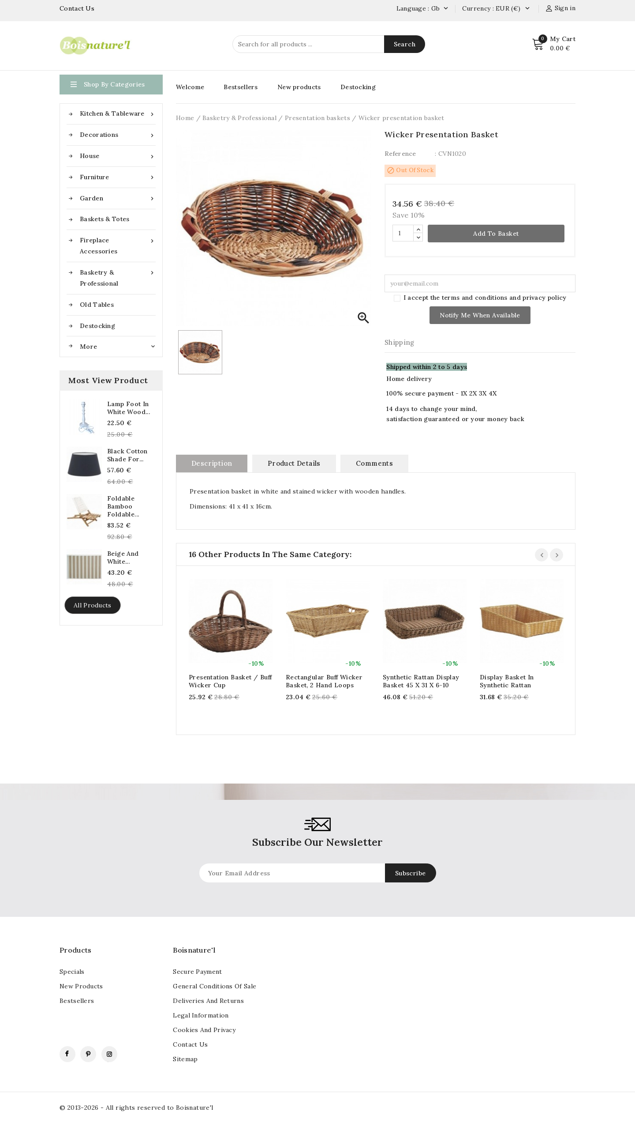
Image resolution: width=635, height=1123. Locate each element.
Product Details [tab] (294, 463)
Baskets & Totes (105, 219)
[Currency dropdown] (527, 8)
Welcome (190, 87)
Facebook (67, 1054)
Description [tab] (211, 463)
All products (93, 605)
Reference (400, 154)
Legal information (200, 1015)
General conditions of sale (214, 986)
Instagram (109, 1054)
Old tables (97, 305)
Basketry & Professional (118, 277)
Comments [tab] (374, 463)
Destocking (97, 326)
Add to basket (496, 233)
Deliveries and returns (208, 1001)
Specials (72, 972)
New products (299, 87)
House (118, 156)
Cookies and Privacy (204, 1030)
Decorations (118, 134)
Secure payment (197, 972)
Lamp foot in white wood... (128, 408)
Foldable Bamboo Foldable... (123, 506)
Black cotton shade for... (127, 455)
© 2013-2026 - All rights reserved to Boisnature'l (136, 1108)
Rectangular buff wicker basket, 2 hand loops (324, 681)
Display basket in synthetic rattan (507, 681)
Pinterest (88, 1054)
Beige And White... (123, 557)
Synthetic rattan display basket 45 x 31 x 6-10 (421, 681)
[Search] (328, 44)
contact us (190, 1044)
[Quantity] (403, 233)
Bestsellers (241, 87)
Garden (118, 198)
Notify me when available (480, 315)
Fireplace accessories (118, 245)
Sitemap (185, 1059)
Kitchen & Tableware (118, 113)
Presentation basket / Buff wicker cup (230, 681)
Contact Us (77, 8)
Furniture (118, 177)
